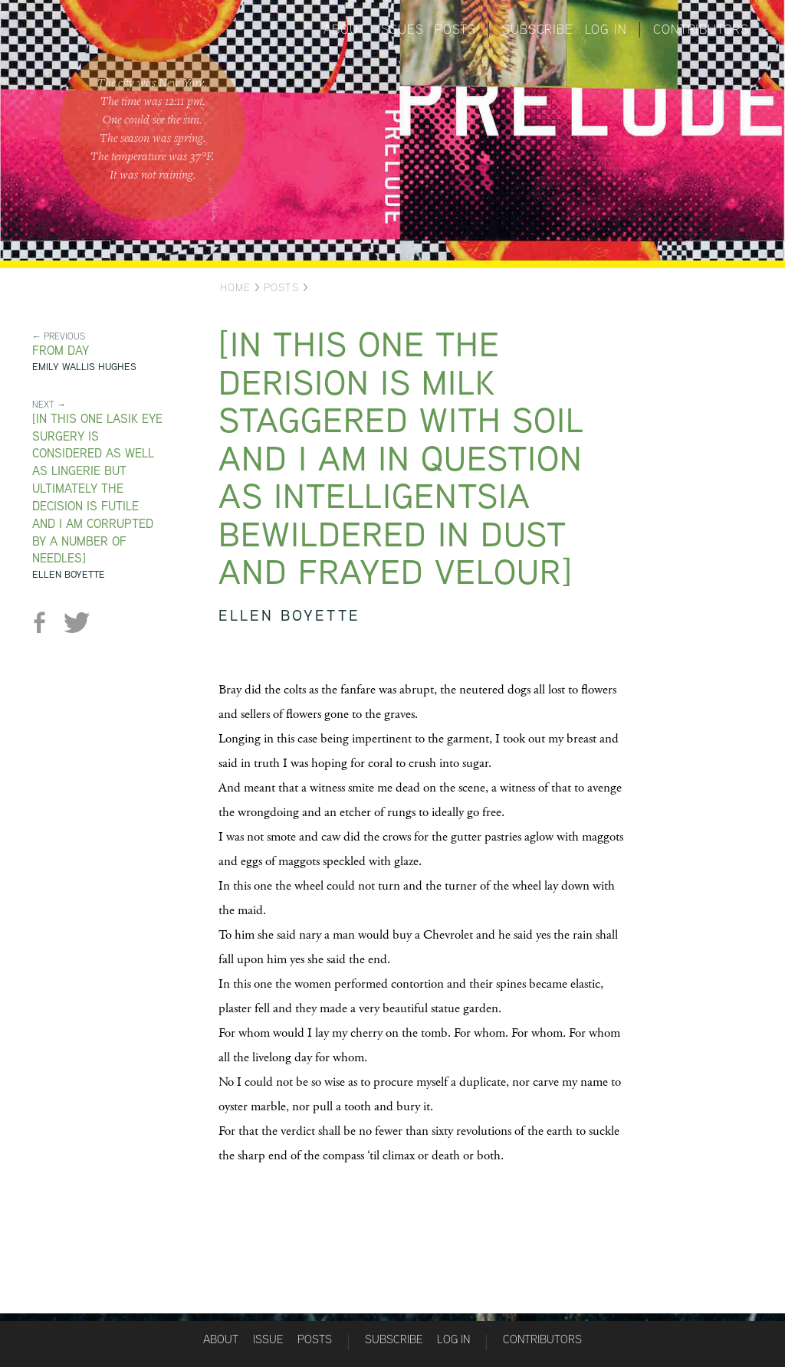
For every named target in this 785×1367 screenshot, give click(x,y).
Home (235, 287)
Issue (268, 1339)
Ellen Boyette (68, 574)
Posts (455, 29)
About (345, 29)
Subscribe (537, 29)
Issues (401, 29)
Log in (606, 29)
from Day (60, 350)
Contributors (701, 29)
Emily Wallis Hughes (84, 366)
